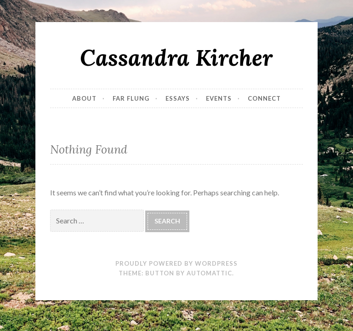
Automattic (209, 273)
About (84, 98)
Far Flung (131, 98)
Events (219, 98)
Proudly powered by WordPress (176, 263)
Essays (177, 98)
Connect (264, 98)
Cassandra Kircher (176, 57)
